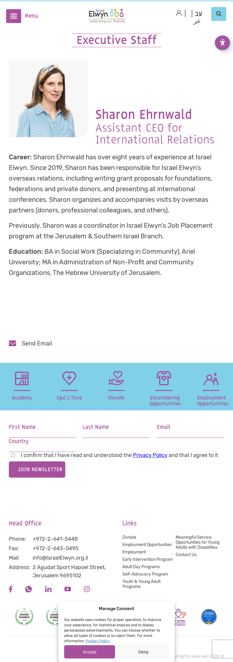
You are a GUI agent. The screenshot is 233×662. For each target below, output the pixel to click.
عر (197, 21)
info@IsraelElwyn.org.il (60, 558)
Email (163, 427)
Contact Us (186, 554)
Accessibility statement (117, 642)
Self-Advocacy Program (145, 574)
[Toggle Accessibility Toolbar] (222, 36)
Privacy (78, 642)
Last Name (96, 427)
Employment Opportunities (147, 544)
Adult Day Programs (141, 566)
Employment (134, 552)
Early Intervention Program (147, 559)
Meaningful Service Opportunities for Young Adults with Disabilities (197, 542)
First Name (22, 427)
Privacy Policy (150, 455)
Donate (129, 537)
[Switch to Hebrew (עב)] (198, 14)
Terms (156, 642)
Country (19, 441)
